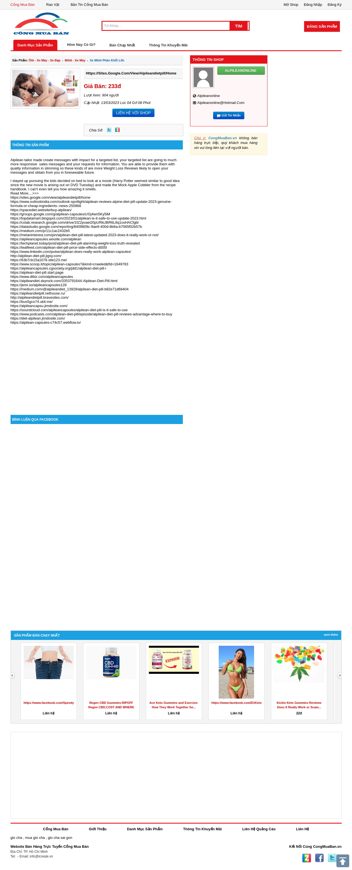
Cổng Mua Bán (23, 5)
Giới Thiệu (97, 829)
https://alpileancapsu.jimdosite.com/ (39, 306)
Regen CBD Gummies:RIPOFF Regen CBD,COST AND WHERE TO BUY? (111, 707)
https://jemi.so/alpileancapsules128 (39, 285)
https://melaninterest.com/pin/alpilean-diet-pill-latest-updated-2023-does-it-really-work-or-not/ (85, 235)
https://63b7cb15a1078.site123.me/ (39, 260)
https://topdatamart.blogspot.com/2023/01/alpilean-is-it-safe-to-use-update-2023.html (78, 218)
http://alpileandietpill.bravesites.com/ (40, 297)
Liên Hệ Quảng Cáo (258, 829)
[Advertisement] (97, 368)
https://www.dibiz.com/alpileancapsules (42, 277)
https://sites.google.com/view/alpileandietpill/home (131, 73)
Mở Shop (291, 5)
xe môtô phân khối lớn (107, 60)
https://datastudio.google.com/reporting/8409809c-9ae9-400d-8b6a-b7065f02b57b (76, 227)
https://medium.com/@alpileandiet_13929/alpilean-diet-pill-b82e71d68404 (70, 289)
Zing (117, 130)
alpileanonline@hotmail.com (220, 103)
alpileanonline (208, 96)
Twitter (109, 130)
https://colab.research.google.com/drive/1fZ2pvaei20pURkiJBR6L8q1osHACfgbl (75, 222)
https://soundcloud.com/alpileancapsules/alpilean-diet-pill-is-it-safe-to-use (69, 310)
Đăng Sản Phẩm (322, 26)
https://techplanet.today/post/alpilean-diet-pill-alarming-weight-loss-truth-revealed (75, 243)
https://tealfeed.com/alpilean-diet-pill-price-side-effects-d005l (59, 247)
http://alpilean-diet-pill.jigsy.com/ (36, 256)
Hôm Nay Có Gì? (81, 45)
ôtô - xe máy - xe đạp (44, 60)
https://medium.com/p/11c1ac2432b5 (40, 231)
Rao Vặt (52, 5)
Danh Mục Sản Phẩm (35, 45)
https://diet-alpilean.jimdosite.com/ (38, 318)
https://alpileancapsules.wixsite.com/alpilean (46, 239)
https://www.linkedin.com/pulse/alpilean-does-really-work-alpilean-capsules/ (71, 252)
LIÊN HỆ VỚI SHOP (133, 113)
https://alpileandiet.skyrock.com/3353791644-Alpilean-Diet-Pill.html (64, 281)
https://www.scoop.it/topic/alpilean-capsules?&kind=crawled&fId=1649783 (69, 264)
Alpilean (17, 160)
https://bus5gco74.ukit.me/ (32, 302)
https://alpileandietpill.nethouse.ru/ (38, 293)
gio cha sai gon (60, 838)
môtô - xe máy (75, 60)
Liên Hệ (302, 829)
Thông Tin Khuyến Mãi (168, 45)
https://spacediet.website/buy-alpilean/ (41, 210)
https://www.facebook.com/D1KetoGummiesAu (245, 702)
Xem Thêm (331, 634)
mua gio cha (35, 838)
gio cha (16, 838)
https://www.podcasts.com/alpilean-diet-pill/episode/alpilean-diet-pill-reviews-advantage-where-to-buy (91, 314)
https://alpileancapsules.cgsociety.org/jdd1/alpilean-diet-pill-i (58, 268)
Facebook (319, 858)
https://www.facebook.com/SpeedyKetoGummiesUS (61, 702)
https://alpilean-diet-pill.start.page (37, 272)
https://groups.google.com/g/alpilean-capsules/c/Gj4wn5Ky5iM (60, 214)
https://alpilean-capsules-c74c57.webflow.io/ (46, 322)
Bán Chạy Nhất (122, 45)
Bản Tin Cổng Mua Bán (89, 5)
